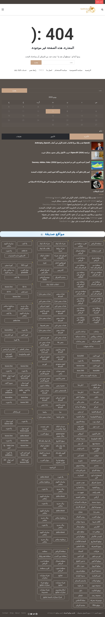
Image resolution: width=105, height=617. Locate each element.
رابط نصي (32, 70)
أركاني (96, 497)
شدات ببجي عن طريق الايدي (44, 343)
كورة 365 (24, 265)
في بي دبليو (96, 556)
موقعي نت (96, 532)
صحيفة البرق (96, 571)
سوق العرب (44, 434)
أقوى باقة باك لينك (60, 454)
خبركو (96, 407)
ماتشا (45, 412)
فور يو (44, 364)
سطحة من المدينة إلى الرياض (80, 310)
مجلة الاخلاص (80, 600)
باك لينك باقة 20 (44, 441)
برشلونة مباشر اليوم (9, 307)
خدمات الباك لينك (20, 70)
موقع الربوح (96, 566)
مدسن (96, 465)
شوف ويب (96, 422)
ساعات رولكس (96, 337)
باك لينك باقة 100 (60, 447)
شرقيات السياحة (80, 502)
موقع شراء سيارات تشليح (45, 584)
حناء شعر (44, 405)
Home (23, 613)
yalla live (16, 320)
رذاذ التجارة (80, 487)
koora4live (96, 361)
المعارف (80, 475)
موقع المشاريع (96, 541)
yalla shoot (44, 477)
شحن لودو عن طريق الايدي (45, 379)
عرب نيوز (96, 427)
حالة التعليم (80, 546)
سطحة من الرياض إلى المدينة (96, 310)
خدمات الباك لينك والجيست (60, 428)
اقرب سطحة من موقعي (80, 245)
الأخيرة (86, 136)
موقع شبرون (80, 571)
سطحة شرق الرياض (96, 259)
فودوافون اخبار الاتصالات (60, 264)
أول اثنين (80, 556)
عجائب (96, 456)
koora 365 (24, 402)
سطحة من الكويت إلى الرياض (80, 320)
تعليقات (18, 136)
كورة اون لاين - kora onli (24, 377)
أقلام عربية (96, 522)
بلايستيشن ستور (60, 391)
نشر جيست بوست (44, 428)
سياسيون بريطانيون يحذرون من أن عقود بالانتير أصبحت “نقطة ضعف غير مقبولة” (71, 214)
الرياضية (53, 467)
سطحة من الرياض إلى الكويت (96, 320)
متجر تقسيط (44, 325)
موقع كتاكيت (96, 591)
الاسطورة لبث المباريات (16, 256)
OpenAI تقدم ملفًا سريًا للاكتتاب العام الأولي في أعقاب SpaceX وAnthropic (62, 143)
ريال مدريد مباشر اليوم (24, 307)
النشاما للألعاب (80, 541)
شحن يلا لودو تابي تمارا (44, 351)
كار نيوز (80, 444)
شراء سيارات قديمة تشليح (52, 597)
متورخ (80, 461)
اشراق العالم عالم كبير (44, 271)
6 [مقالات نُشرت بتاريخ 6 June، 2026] (96, 111)
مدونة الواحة (80, 576)
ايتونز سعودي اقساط (60, 312)
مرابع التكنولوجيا (96, 417)
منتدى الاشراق (60, 277)
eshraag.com (51, 613)
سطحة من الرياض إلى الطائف (80, 274)
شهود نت (80, 492)
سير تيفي (24, 292)
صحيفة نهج (96, 444)
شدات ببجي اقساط (60, 295)
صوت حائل (80, 566)
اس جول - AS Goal (9, 461)
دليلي (96, 397)
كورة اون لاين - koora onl (24, 454)
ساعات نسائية (80, 337)
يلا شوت (80, 361)
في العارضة (8, 335)
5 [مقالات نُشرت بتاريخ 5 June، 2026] (8, 107)
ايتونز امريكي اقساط (44, 358)
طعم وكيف (96, 492)
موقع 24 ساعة (80, 407)
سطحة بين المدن (60, 556)
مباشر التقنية (80, 497)
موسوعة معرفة (96, 600)
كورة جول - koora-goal (24, 429)
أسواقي (80, 434)
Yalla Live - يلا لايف (9, 447)
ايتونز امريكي (44, 306)
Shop (12, 613)
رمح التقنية (96, 487)
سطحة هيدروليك (45, 556)
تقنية (44, 263)
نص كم (96, 402)
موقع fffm (96, 605)
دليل (80, 591)
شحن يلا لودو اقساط (44, 312)
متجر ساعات (80, 341)
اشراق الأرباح (80, 507)
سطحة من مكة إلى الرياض (96, 273)
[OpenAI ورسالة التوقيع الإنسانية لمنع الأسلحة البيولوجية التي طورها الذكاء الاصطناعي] (97, 185)
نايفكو (80, 595)
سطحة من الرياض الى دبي (96, 292)
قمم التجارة (96, 576)
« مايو (101, 131)
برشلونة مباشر (44, 482)
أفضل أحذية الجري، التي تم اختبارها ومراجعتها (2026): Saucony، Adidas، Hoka (61, 162)
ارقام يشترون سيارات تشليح (60, 591)
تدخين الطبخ (80, 561)
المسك (80, 551)
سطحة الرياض (96, 244)
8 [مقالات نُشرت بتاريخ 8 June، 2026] (67, 111)
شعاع (80, 512)
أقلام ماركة (96, 341)
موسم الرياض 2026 (45, 278)
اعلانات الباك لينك (44, 257)
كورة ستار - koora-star (8, 422)
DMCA (41, 70)
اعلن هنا (80, 385)
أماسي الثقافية (96, 461)
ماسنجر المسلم (80, 581)
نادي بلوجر (80, 448)
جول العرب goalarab (24, 271)
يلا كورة (16, 340)
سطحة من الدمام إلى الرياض (80, 301)
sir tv (9, 292)
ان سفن (80, 412)
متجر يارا (96, 512)
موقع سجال (80, 527)
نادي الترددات (80, 470)
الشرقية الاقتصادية (80, 428)
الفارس (96, 527)
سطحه (44, 551)
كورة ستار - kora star (24, 384)
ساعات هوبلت (88, 346)
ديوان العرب (96, 517)
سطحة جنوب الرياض (60, 569)
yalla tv (24, 251)
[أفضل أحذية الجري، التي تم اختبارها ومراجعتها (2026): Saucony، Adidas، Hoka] (97, 165)
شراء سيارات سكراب (44, 576)
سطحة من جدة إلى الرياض (96, 300)
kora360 (80, 356)
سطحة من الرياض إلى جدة (96, 266)
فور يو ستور (44, 337)
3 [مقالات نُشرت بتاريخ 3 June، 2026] (38, 107)
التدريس (60, 270)
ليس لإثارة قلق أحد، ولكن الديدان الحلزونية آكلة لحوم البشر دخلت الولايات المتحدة (60, 172)
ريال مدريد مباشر (60, 490)
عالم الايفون (96, 434)
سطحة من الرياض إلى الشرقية (80, 284)
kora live (24, 397)
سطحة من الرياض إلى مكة (80, 266)
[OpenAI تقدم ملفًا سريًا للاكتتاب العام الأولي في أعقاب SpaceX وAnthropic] (97, 146)
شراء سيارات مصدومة (44, 591)
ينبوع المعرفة (96, 546)
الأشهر (53, 136)
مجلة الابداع (96, 470)
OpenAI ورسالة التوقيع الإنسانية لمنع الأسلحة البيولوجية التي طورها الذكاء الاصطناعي (59, 182)
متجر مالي (80, 402)
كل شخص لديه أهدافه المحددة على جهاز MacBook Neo (81, 221)
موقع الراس (80, 536)
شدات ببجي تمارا (45, 294)
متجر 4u (60, 342)
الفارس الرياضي (9, 349)
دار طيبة (81, 586)
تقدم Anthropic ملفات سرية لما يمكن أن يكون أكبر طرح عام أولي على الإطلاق (72, 218)
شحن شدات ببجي (60, 372)
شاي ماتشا (60, 417)
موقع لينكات (96, 581)
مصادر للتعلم (24, 349)
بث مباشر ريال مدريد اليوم (8, 271)
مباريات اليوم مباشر (60, 483)
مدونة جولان (80, 522)
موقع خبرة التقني (96, 449)
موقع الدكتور (96, 561)
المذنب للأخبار (96, 536)
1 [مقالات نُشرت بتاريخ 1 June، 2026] (67, 107)
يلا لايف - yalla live (24, 391)
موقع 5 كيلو (80, 397)
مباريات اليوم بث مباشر (88, 375)
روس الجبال (80, 517)
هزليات (96, 551)
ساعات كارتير (81, 332)
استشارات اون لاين (96, 476)
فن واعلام (16, 412)
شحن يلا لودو (60, 378)
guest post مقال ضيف (60, 435)
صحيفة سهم (96, 586)
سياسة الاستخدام (61, 70)
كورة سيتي (9, 265)
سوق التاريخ (60, 441)
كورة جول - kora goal (9, 377)
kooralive (8, 397)
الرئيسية (88, 70)
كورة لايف (96, 356)
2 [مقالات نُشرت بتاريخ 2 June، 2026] (52, 107)
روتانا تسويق (80, 465)
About (17, 613)
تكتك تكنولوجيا (96, 439)
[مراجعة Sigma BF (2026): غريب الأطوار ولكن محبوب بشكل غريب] (97, 155)
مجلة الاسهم (80, 422)
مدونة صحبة (96, 502)
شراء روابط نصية (60, 249)
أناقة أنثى (80, 456)
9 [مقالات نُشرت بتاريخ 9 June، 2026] (52, 111)
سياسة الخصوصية (75, 70)
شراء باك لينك (60, 244)
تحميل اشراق (96, 482)
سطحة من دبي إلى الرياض (80, 292)
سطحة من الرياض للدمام (96, 283)
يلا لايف (24, 244)
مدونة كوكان (80, 439)
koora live (80, 366)
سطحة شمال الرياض (80, 252)
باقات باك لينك (44, 248)
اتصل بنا (49, 70)
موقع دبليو (80, 532)
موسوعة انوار (96, 507)
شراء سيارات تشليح (60, 584)
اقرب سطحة (96, 251)
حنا (60, 412)
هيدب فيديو (81, 482)
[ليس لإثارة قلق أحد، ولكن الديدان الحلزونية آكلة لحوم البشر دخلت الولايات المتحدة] (97, 175)
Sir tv (24, 287)
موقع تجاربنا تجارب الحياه (60, 461)
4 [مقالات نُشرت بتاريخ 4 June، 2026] (23, 107)
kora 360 (80, 371)
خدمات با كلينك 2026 (44, 454)
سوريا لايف (9, 383)
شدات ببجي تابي (44, 301)
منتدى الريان (80, 605)
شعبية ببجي (60, 386)
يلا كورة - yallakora (8, 391)
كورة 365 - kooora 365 (24, 461)
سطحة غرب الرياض (80, 259)
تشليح (60, 575)
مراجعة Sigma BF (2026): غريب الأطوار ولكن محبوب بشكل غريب (65, 153)
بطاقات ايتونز (44, 386)
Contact (5, 613)
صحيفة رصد (96, 595)
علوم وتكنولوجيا (24, 354)
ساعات (96, 332)
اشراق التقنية (96, 412)
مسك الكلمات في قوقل (96, 386)
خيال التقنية (80, 417)
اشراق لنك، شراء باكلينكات (60, 257)
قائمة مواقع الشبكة (69, 613)
